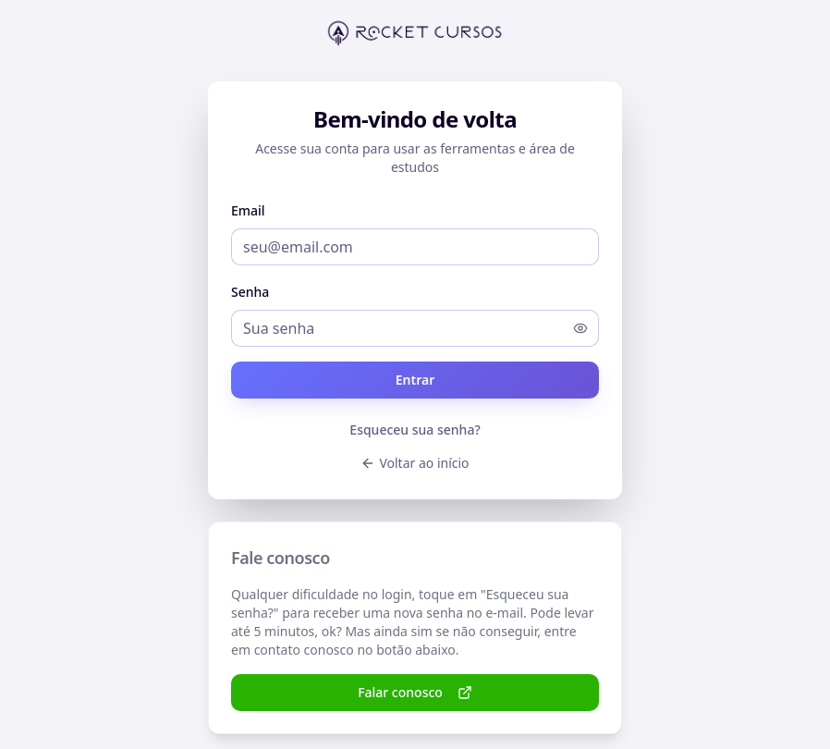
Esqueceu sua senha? (414, 429)
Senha (250, 292)
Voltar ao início (414, 463)
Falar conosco (415, 692)
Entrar (415, 379)
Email (248, 210)
